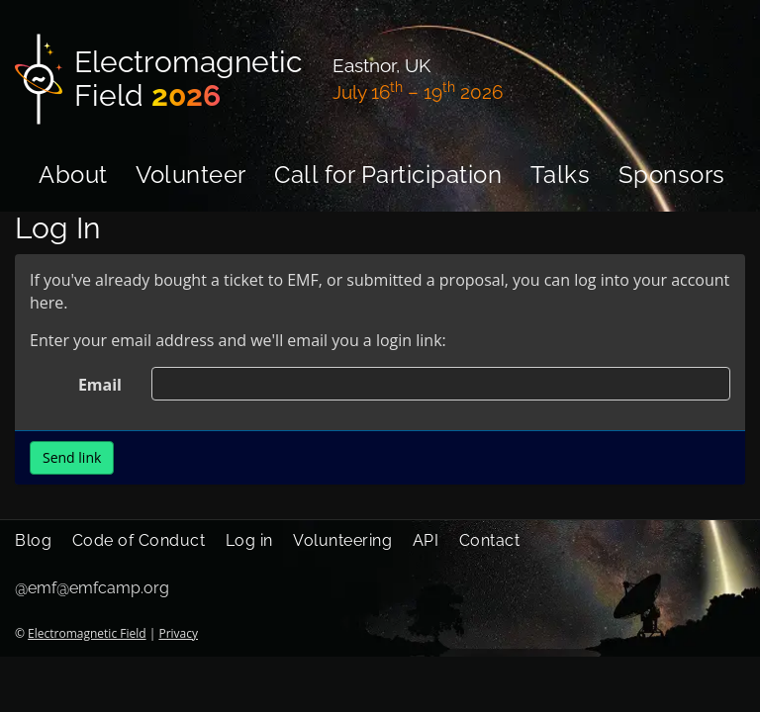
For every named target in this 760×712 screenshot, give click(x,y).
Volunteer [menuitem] (191, 174)
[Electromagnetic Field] (162, 79)
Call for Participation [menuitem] (388, 174)
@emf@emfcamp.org (92, 587)
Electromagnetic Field (86, 633)
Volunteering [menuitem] (342, 540)
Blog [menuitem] (33, 540)
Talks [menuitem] (560, 174)
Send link (72, 457)
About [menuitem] (73, 174)
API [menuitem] (426, 540)
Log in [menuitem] (249, 540)
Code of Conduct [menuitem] (139, 540)
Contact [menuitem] (490, 540)
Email (100, 385)
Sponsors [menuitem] (671, 174)
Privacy (178, 633)
